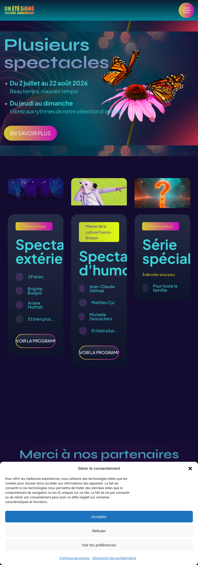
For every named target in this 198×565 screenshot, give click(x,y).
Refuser (99, 531)
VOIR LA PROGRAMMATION (35, 341)
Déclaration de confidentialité (114, 558)
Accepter (98, 516)
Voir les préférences (99, 545)
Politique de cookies (75, 558)
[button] (190, 468)
